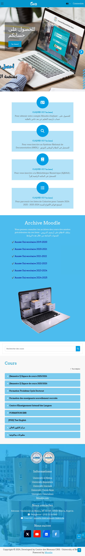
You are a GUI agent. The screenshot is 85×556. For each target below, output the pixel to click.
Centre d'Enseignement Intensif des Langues (30, 405)
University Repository (42, 482)
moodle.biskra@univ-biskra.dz (49, 518)
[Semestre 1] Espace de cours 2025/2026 (28, 376)
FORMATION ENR (17, 413)
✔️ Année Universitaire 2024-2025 (29, 277)
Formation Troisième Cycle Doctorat (26, 391)
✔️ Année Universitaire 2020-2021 (29, 249)
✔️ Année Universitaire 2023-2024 (29, 270)
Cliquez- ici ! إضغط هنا (42, 112)
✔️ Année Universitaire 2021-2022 (29, 256)
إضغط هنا (15, 44)
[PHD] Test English (17, 420)
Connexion (78, 3)
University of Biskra (42, 477)
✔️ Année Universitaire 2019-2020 (29, 242)
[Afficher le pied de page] (79, 550)
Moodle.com (42, 498)
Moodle (48, 552)
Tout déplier (76, 369)
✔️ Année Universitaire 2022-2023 (29, 263)
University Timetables (42, 494)
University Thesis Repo (42, 490)
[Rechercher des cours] (40, 348)
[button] (68, 3)
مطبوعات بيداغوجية (17, 435)
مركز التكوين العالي (17, 427)
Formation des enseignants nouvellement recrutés (33, 398)
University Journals (42, 486)
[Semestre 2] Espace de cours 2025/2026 (28, 383)
